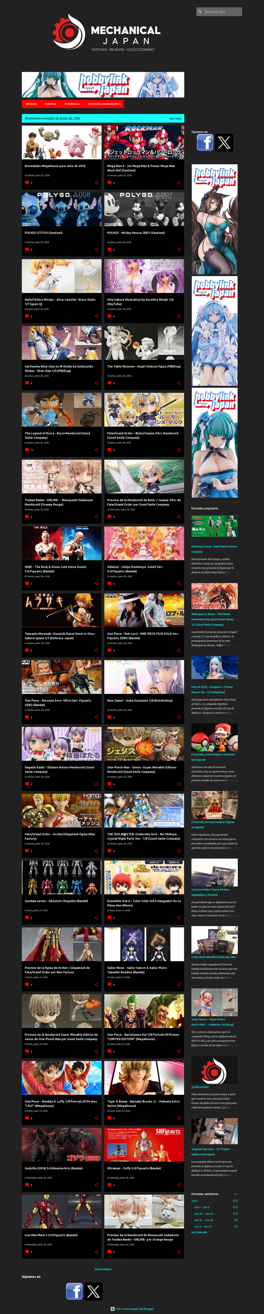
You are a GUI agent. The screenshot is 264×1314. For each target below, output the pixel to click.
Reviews (30, 104)
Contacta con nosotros (103, 104)
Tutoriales (70, 104)
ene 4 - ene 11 (203, 1226)
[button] (96, 182)
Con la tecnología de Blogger (132, 1309)
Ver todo (175, 118)
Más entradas (103, 1269)
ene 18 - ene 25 (203, 1213)
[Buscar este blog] (223, 11)
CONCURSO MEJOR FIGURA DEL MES (213, 957)
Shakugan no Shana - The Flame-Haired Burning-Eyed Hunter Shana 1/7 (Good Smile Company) (212, 619)
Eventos (49, 104)
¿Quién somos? (200, 1086)
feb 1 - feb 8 (201, 1207)
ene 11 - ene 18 (203, 1220)
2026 (194, 1201)
